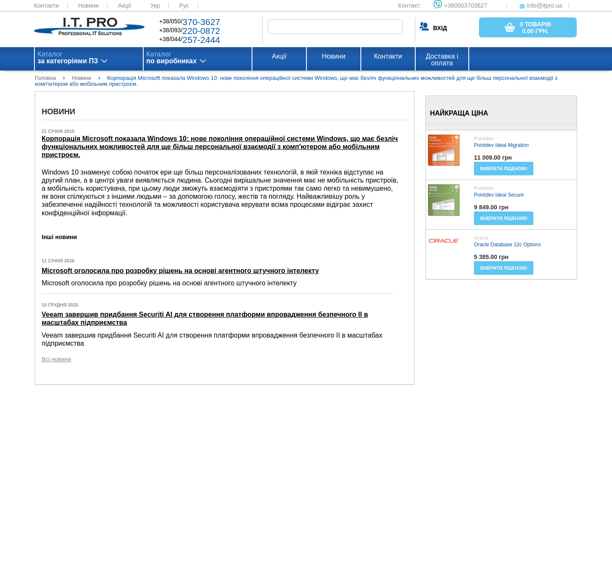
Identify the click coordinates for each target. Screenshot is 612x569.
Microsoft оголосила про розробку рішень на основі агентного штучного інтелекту (180, 270)
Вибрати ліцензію (503, 168)
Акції (124, 5)
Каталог (67, 58)
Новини (88, 5)
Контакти (46, 5)
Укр (155, 5)
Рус (184, 5)
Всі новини (56, 359)
